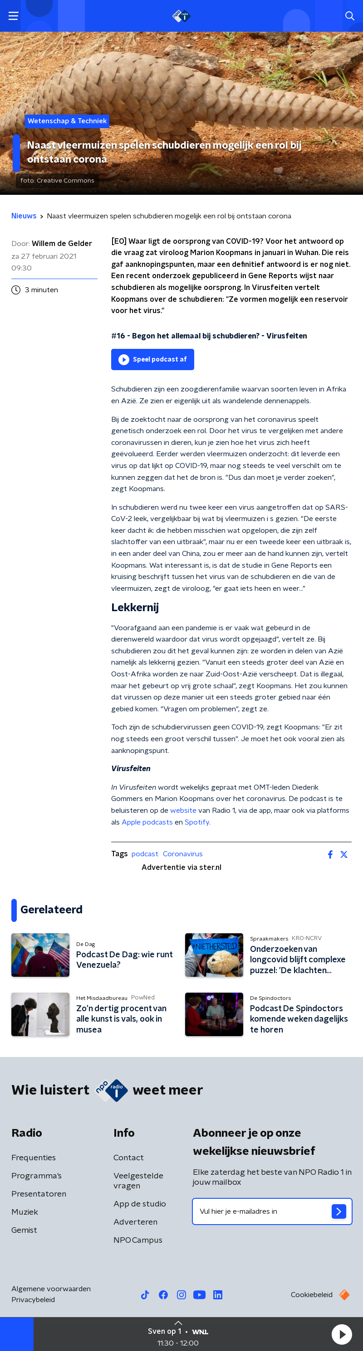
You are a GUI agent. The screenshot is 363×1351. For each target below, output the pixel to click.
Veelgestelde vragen (138, 1181)
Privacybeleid (33, 1299)
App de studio (139, 1204)
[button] (341, 1334)
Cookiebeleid (312, 1294)
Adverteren (135, 1222)
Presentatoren (38, 1194)
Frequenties (33, 1158)
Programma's (36, 1176)
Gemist (24, 1230)
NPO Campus (137, 1240)
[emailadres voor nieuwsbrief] (272, 1211)
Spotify (197, 822)
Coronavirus (183, 854)
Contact (128, 1158)
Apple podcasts (147, 822)
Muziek (24, 1212)
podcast (145, 854)
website (183, 810)
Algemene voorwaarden (51, 1289)
